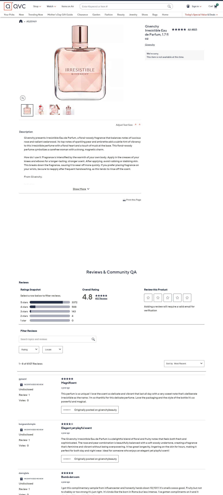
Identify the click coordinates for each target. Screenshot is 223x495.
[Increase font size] (136, 124)
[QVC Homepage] (20, 22)
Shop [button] (35, 6)
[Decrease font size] (140, 124)
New (21, 14)
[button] (189, 6)
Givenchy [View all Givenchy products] (150, 44)
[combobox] (123, 6)
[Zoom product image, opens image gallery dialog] (22, 98)
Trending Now (35, 14)
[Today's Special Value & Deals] (201, 14)
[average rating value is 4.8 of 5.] (181, 29)
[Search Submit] (170, 6)
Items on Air (68, 6)
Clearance (82, 14)
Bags (154, 14)
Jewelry (133, 14)
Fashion (109, 14)
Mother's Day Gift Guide (60, 14)
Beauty (121, 14)
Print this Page (133, 199)
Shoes (145, 14)
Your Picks (9, 14)
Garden (96, 14)
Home (165, 14)
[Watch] (50, 6)
